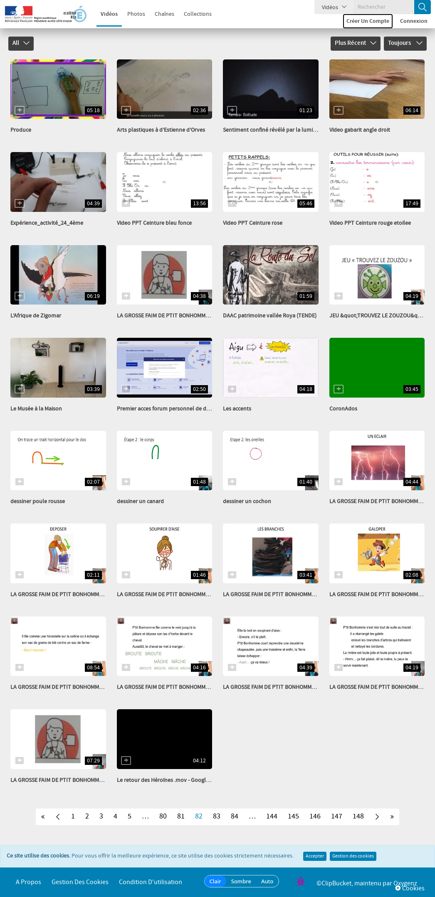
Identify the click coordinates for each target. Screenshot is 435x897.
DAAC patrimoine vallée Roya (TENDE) (269, 315)
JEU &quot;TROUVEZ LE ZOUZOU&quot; (378, 315)
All (21, 43)
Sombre (241, 881)
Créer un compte (367, 21)
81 (181, 816)
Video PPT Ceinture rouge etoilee (370, 223)
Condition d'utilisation (150, 882)
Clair (215, 881)
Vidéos (104, 14)
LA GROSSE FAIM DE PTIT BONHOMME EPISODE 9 (282, 687)
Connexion (414, 21)
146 (315, 816)
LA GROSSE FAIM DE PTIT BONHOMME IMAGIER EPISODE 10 (81, 594)
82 (199, 816)
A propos (28, 882)
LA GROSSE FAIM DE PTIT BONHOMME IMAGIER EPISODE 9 (187, 594)
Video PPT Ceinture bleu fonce (154, 223)
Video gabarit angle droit (359, 130)
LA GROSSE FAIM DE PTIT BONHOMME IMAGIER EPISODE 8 (293, 594)
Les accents (237, 409)
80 (163, 816)
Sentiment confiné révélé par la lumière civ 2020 (282, 130)
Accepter (315, 856)
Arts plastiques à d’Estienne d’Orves (161, 130)
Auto (267, 881)
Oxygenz (405, 883)
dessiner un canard (140, 501)
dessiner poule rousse (37, 501)
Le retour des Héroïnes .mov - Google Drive (170, 780)
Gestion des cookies (353, 856)
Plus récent (355, 43)
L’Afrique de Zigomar (35, 315)
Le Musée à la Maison (36, 409)
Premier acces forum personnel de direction (171, 409)
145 (293, 816)
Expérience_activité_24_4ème (46, 223)
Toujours (405, 43)
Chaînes (159, 14)
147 (336, 816)
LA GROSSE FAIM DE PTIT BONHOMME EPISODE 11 (70, 687)
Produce (20, 130)
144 (271, 816)
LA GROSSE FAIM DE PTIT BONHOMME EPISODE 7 (69, 780)
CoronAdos (343, 409)
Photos (131, 14)
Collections (193, 14)
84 (234, 816)
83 (216, 816)
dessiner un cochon (247, 501)
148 (358, 816)
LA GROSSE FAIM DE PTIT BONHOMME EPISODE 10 (177, 687)
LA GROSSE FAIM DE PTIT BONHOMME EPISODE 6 (176, 315)
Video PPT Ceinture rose (252, 223)
